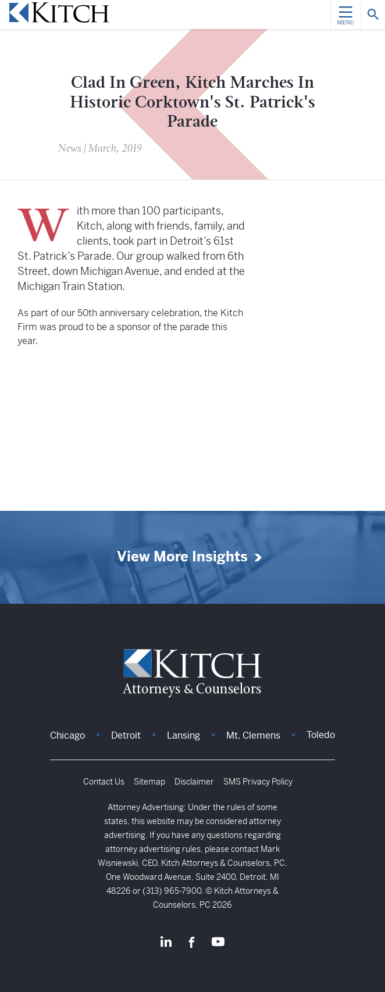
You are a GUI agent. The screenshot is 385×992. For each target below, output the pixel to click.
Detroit (126, 735)
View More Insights (182, 557)
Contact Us (103, 781)
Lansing (183, 735)
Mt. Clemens (253, 735)
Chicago (67, 735)
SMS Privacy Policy (258, 781)
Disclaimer (194, 781)
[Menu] (345, 14)
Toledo (320, 735)
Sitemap (149, 781)
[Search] (373, 14)
